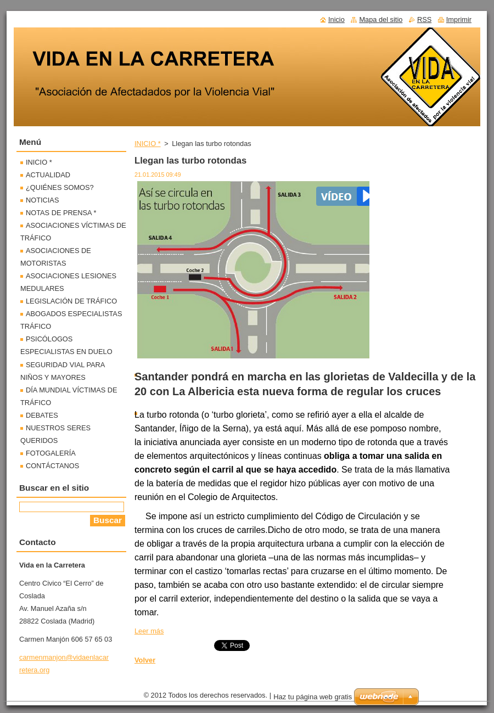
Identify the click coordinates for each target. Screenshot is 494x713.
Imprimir (458, 19)
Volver (144, 660)
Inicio (336, 19)
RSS (424, 19)
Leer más (149, 631)
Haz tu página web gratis (312, 697)
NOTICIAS (42, 200)
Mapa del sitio (380, 19)
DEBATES (42, 415)
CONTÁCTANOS (52, 466)
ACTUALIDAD (48, 175)
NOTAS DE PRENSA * (61, 213)
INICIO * (147, 143)
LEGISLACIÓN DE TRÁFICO (71, 301)
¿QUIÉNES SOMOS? (60, 187)
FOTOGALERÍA (51, 453)
